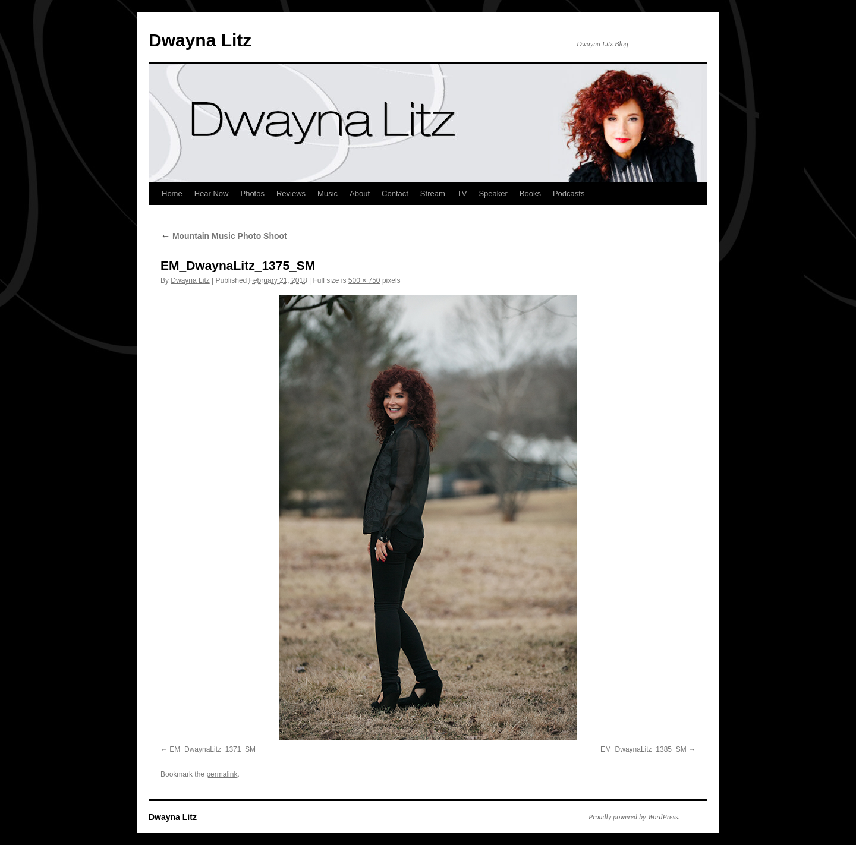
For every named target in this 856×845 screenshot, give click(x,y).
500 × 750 (364, 280)
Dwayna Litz (200, 40)
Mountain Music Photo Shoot (223, 236)
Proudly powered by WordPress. (634, 817)
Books (530, 193)
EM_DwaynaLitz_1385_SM (643, 749)
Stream (432, 193)
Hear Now (211, 193)
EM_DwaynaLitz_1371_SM (212, 749)
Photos (252, 193)
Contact (395, 193)
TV (462, 193)
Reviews (291, 193)
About (360, 193)
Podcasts (568, 193)
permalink (221, 774)
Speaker (493, 193)
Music (327, 193)
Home (172, 193)
